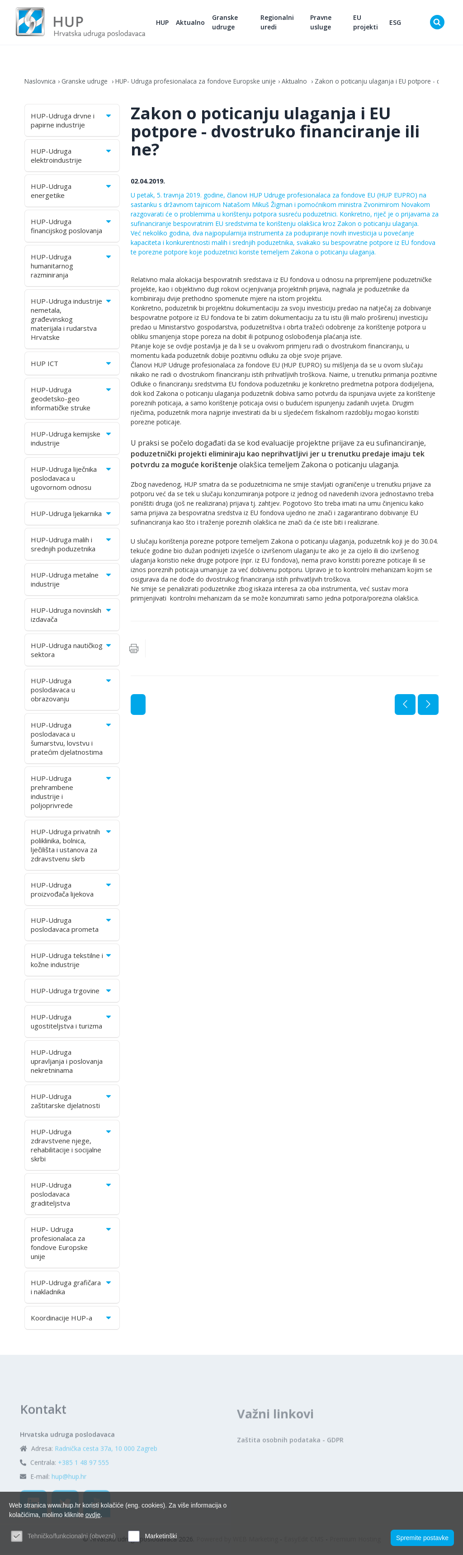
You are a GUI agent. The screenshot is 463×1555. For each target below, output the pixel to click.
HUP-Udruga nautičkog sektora (72, 651)
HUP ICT (72, 364)
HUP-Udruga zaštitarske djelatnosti (72, 1102)
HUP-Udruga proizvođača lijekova (72, 891)
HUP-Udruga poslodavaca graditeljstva (72, 1195)
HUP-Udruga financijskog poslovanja (72, 227)
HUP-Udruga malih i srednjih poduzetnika (72, 545)
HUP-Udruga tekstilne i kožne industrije (72, 961)
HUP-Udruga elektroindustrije (72, 157)
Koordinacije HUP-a (72, 1319)
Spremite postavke (422, 1537)
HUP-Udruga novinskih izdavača (72, 616)
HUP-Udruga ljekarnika (72, 514)
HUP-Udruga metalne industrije (72, 581)
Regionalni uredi (281, 23)
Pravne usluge (323, 23)
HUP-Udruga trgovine (72, 991)
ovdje (92, 1514)
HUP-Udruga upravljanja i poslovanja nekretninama (67, 1062)
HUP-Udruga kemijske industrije (72, 440)
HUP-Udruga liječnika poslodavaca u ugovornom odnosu (72, 479)
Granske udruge (230, 23)
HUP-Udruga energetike (72, 192)
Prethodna (405, 705)
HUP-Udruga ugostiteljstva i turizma (72, 1023)
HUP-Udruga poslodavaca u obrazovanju (72, 691)
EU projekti (367, 23)
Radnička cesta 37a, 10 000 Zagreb (106, 1473)
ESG (396, 23)
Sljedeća (428, 705)
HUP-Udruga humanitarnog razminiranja (72, 267)
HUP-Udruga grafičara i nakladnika (72, 1288)
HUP (167, 23)
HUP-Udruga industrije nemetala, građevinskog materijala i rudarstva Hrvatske (72, 320)
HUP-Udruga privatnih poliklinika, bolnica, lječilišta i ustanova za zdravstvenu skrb (72, 846)
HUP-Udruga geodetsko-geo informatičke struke (72, 399)
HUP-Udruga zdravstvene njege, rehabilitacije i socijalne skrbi (72, 1146)
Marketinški (161, 1536)
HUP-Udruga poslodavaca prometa (72, 926)
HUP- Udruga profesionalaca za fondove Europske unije (197, 82)
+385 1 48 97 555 (83, 1487)
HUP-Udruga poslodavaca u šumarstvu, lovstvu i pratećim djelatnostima (72, 740)
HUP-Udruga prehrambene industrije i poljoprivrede (72, 793)
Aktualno (195, 23)
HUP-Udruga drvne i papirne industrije (72, 122)
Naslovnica (40, 82)
